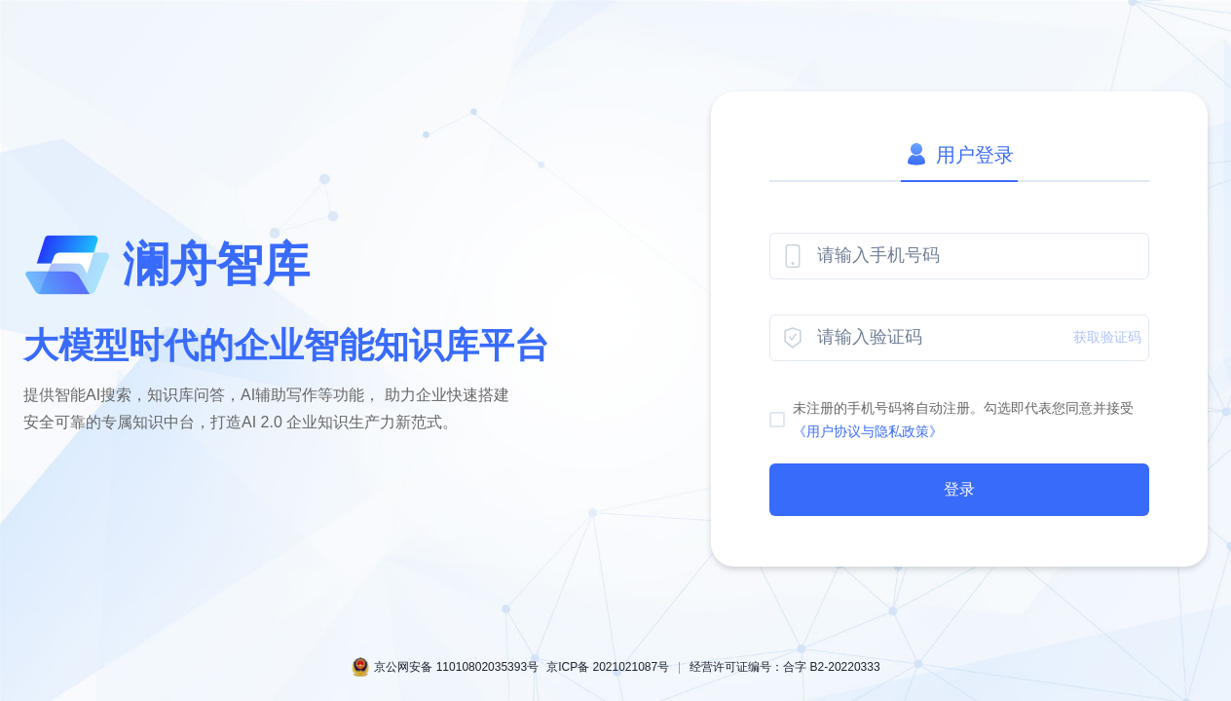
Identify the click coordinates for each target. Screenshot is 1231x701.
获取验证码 (1107, 337)
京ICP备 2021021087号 (607, 667)
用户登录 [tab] (959, 154)
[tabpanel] (959, 374)
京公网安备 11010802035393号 (456, 667)
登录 (959, 489)
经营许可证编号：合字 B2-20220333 (784, 667)
